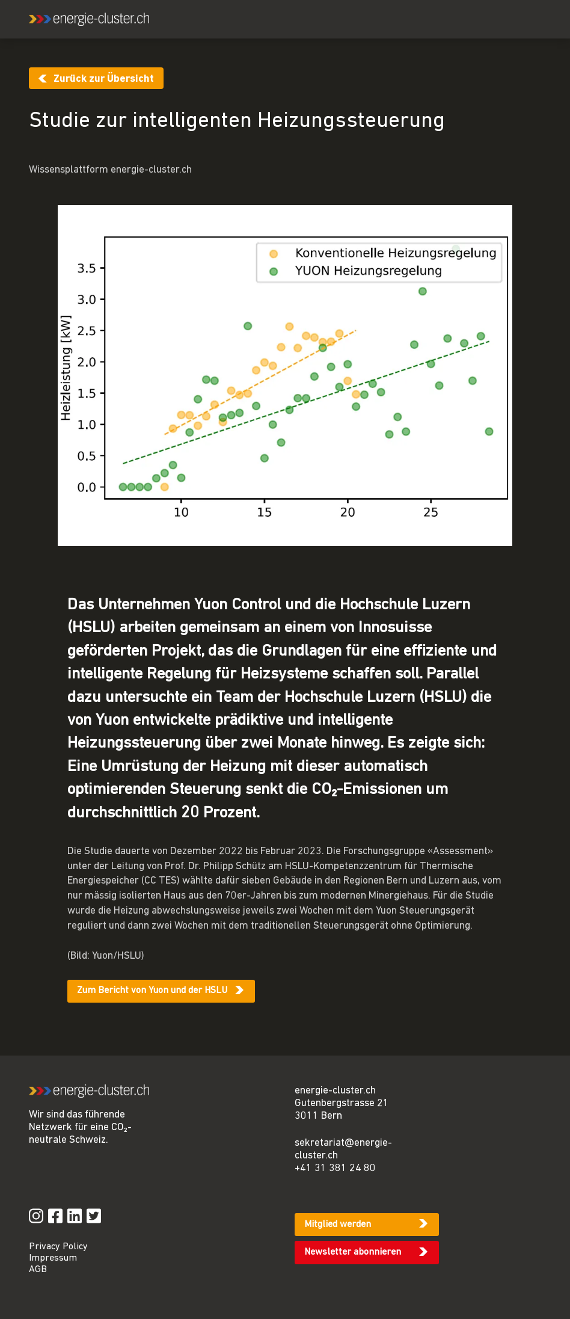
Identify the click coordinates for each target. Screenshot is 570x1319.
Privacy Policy (58, 1247)
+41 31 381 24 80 (335, 1168)
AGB (38, 1269)
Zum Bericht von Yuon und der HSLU (152, 990)
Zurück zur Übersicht (104, 79)
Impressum (53, 1258)
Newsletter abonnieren (352, 1252)
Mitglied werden (337, 1224)
